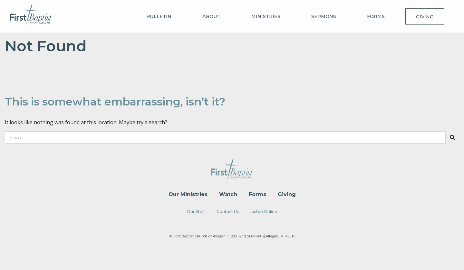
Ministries (265, 16)
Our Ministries (188, 194)
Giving (424, 17)
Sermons (323, 16)
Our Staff (196, 211)
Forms (376, 16)
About (211, 16)
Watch (228, 194)
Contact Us (228, 211)
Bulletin (158, 16)
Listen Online (264, 211)
